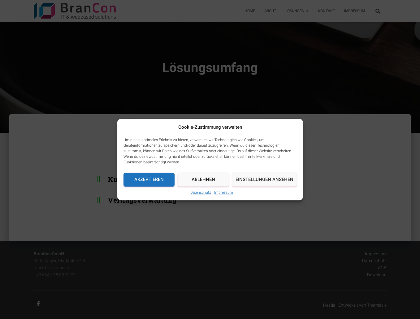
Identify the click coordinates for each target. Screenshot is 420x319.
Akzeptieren (149, 179)
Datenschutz (200, 192)
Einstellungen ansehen (264, 179)
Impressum (223, 192)
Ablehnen (203, 179)
